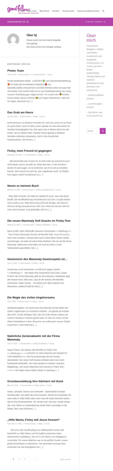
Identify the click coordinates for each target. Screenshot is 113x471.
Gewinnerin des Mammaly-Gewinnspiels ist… (37, 259)
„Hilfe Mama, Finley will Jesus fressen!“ (33, 419)
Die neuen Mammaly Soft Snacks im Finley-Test (38, 220)
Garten (42, 385)
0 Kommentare (23, 74)
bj (51, 74)
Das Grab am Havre (20, 112)
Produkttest (46, 225)
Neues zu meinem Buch (23, 185)
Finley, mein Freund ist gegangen (29, 150)
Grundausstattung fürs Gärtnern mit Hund (35, 381)
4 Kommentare (28, 225)
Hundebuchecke (39, 74)
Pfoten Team (15, 70)
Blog (36, 116)
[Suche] (103, 11)
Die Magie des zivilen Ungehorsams (31, 297)
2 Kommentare (30, 155)
